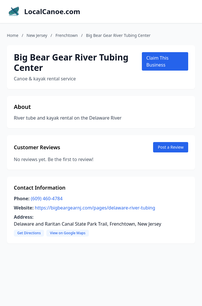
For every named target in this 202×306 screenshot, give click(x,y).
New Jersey (36, 35)
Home (12, 35)
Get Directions (29, 233)
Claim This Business (157, 61)
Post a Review (171, 147)
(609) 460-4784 (46, 198)
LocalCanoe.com (52, 11)
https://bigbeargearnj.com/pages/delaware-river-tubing (95, 208)
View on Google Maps (67, 233)
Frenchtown (67, 35)
